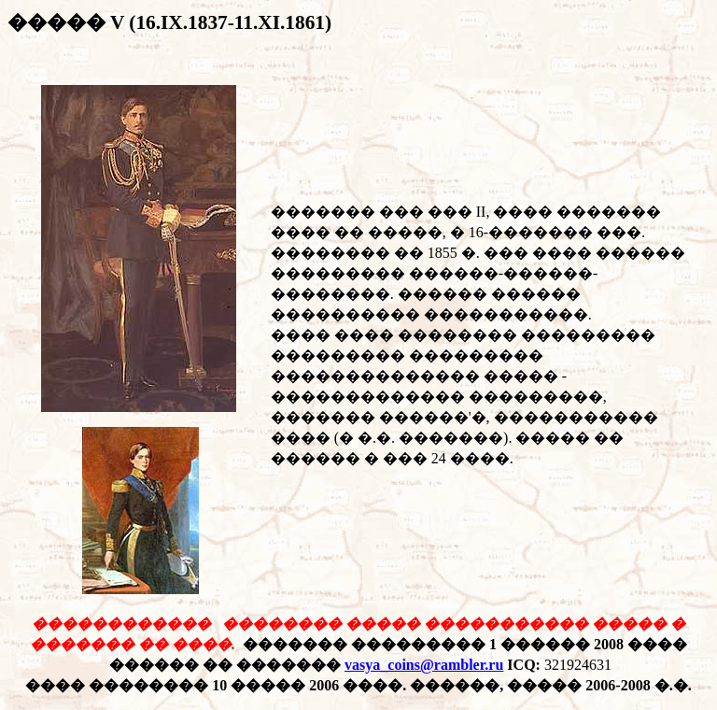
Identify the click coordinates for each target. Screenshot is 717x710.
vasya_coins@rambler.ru (423, 665)
